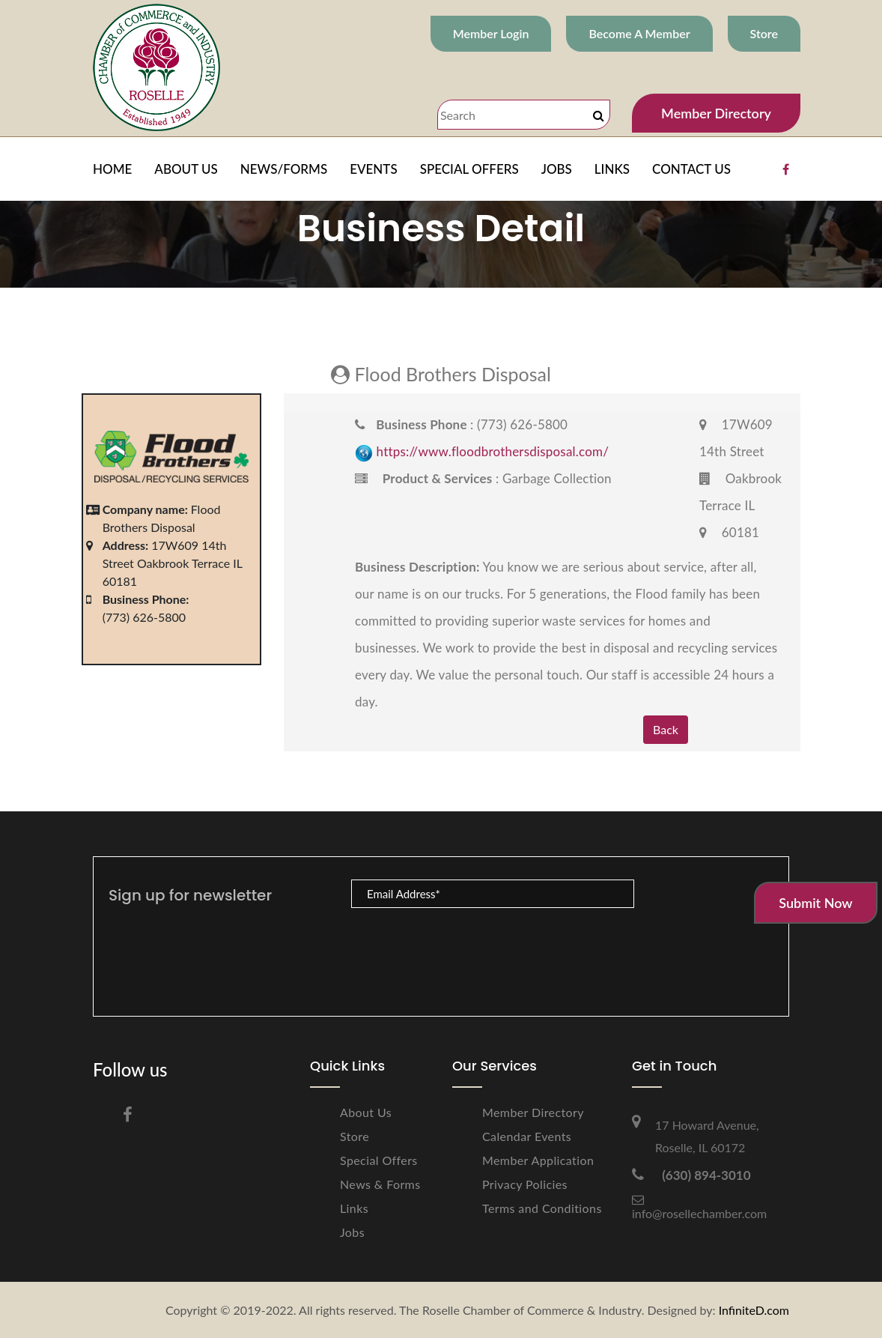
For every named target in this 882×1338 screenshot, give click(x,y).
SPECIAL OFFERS (469, 169)
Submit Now (815, 902)
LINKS (612, 169)
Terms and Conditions (542, 1208)
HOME (112, 169)
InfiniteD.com (754, 1310)
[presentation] (465, 946)
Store (764, 33)
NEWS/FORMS (283, 169)
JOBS (556, 169)
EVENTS (374, 169)
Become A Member (639, 33)
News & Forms (380, 1184)
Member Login (491, 33)
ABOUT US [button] (185, 169)
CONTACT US (691, 169)
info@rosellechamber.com (699, 1206)
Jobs (352, 1232)
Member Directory (716, 113)
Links (354, 1208)
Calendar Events (526, 1136)
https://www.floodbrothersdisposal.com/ (493, 451)
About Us (366, 1112)
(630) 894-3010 (691, 1175)
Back (665, 729)
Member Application (538, 1160)
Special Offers (379, 1160)
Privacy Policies (525, 1184)
